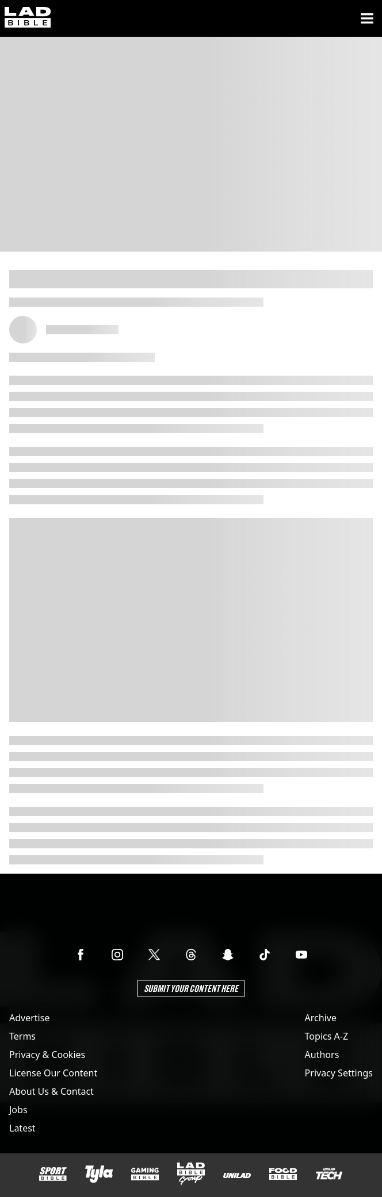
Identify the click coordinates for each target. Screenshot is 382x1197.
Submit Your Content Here (191, 988)
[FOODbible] (283, 1174)
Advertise (29, 1017)
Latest (22, 1128)
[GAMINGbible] (145, 1174)
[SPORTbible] (53, 1174)
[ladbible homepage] (28, 18)
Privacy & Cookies (47, 1054)
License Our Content (53, 1073)
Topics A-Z (326, 1036)
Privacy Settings (339, 1073)
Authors (322, 1054)
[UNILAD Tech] (329, 1174)
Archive (321, 1017)
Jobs (18, 1109)
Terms (22, 1036)
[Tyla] (99, 1174)
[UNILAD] (237, 1175)
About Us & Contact (51, 1091)
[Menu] (367, 18)
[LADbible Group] (191, 1174)
